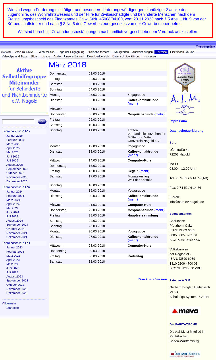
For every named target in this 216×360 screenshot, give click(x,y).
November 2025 (16, 177)
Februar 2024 (15, 195)
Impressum (178, 121)
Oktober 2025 (15, 173)
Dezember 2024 (16, 237)
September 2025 (17, 169)
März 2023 (13, 255)
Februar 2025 (15, 140)
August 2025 (14, 164)
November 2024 (16, 233)
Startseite (12, 307)
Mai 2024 (12, 208)
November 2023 (16, 289)
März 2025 (13, 144)
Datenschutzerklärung (187, 130)
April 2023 (13, 260)
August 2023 (14, 276)
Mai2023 (12, 264)
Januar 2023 (14, 247)
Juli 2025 (12, 160)
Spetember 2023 (17, 280)
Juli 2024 (12, 216)
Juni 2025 (12, 156)
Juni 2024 (12, 212)
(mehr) (133, 103)
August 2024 (14, 220)
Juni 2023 (12, 268)
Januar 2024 (14, 191)
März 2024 (13, 200)
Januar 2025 (14, 135)
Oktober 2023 (15, 284)
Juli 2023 (12, 272)
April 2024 (13, 204)
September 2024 (17, 224)
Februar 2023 (15, 251)
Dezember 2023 (16, 293)
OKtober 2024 (15, 228)
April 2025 (13, 148)
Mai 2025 (12, 152)
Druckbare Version (152, 279)
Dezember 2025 (16, 181)
